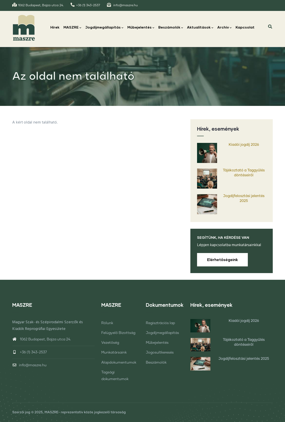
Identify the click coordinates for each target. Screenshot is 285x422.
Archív (224, 27)
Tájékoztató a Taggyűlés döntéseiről (244, 173)
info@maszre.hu (29, 365)
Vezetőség (110, 342)
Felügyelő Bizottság (118, 333)
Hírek (54, 27)
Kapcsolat (245, 27)
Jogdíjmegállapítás (104, 27)
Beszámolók (170, 27)
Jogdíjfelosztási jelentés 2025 (244, 198)
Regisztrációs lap (160, 323)
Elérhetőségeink (222, 259)
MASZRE (72, 27)
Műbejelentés (140, 27)
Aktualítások (200, 27)
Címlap (228, 100)
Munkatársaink (114, 352)
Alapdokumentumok (118, 362)
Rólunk (107, 323)
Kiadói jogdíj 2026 (244, 144)
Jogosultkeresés (160, 352)
